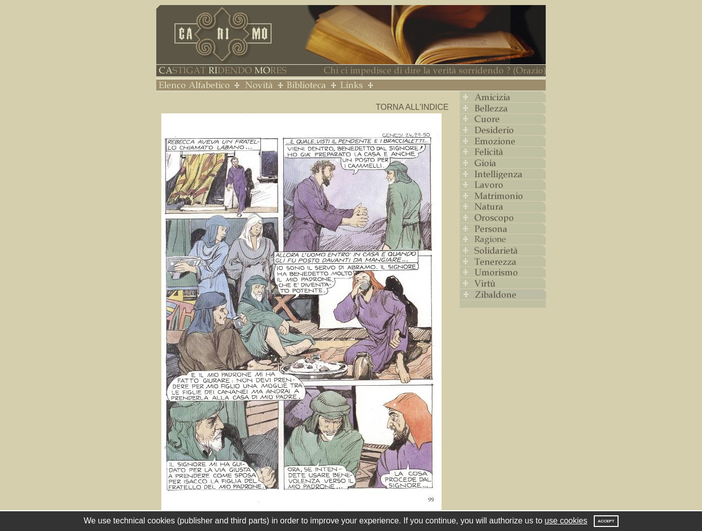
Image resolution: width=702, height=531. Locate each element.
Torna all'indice (412, 107)
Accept (606, 521)
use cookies (566, 520)
